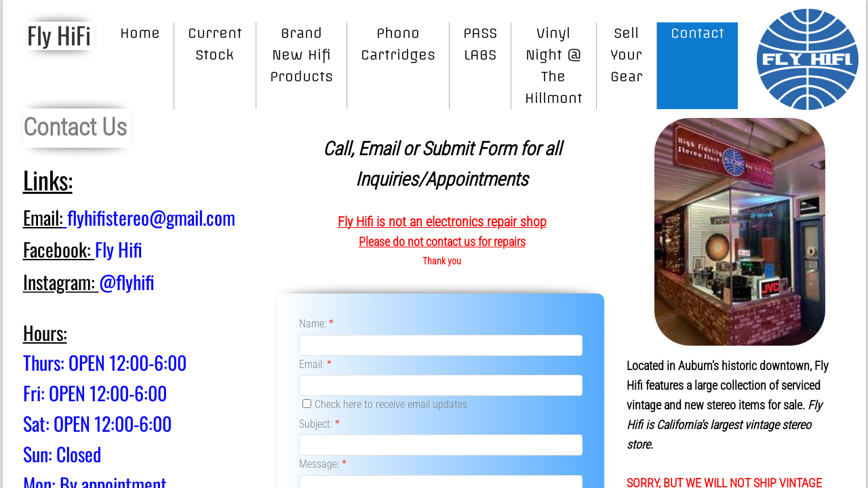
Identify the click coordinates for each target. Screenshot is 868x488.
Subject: (319, 424)
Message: (323, 464)
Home (140, 32)
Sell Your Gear (626, 54)
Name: (316, 323)
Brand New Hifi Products (301, 54)
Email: (315, 364)
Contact (697, 32)
